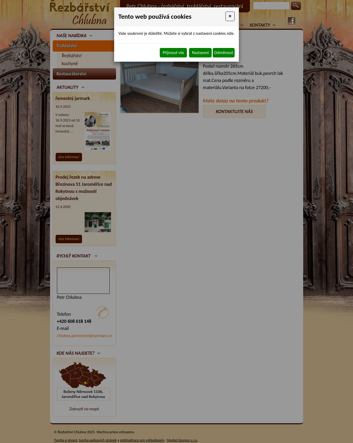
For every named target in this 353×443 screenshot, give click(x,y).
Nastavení (200, 52)
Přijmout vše (173, 52)
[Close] (230, 16)
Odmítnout (223, 52)
